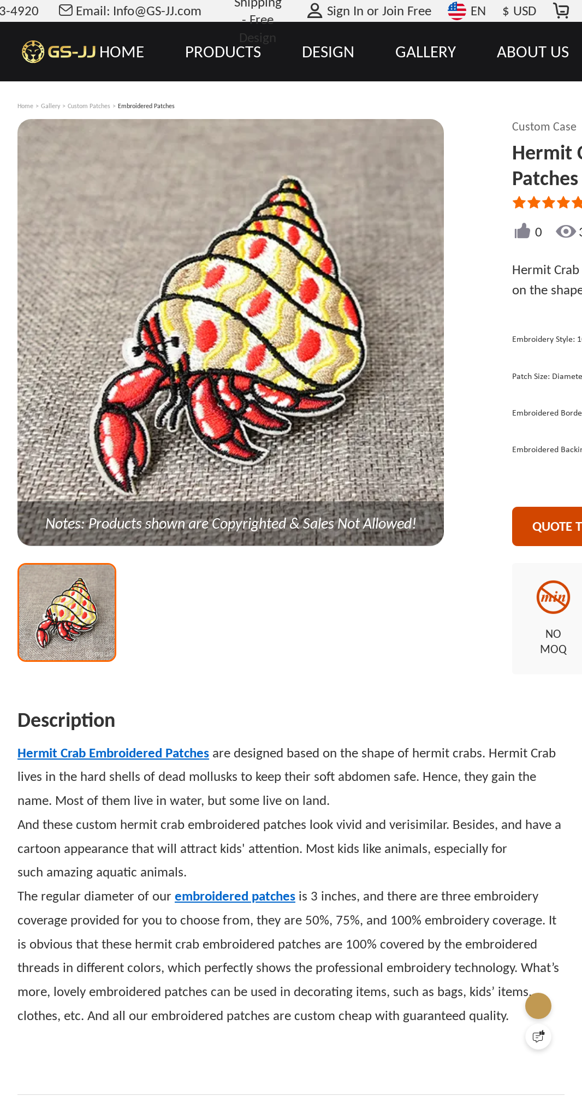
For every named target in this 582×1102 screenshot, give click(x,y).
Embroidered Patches (146, 106)
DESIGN (328, 51)
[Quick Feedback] (538, 1036)
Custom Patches (89, 106)
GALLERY (425, 51)
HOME (121, 51)
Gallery (50, 106)
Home (25, 106)
